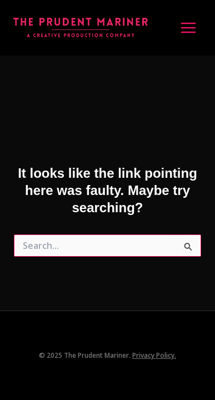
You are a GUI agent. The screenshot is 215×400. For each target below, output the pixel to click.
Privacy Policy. (154, 355)
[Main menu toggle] (188, 27)
